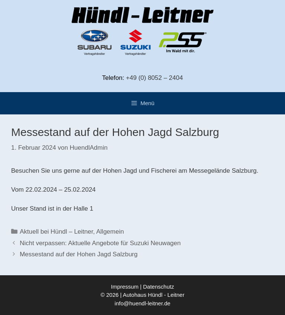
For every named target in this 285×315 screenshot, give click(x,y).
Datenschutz (158, 286)
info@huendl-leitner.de (142, 303)
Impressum (124, 286)
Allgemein (110, 231)
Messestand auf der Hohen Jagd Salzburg (79, 254)
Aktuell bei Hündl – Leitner (56, 231)
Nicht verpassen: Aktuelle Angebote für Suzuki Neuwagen (100, 243)
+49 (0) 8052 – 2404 (154, 77)
